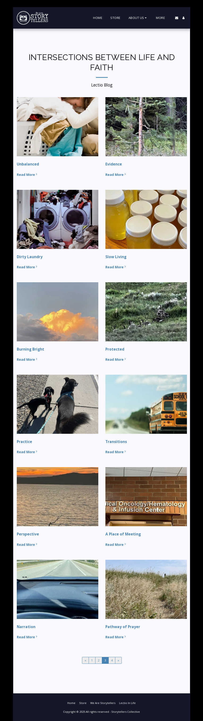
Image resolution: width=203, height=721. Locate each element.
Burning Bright (30, 349)
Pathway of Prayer (122, 626)
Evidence (113, 164)
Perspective (28, 534)
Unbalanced (28, 164)
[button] (138, 18)
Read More (27, 174)
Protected (114, 349)
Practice (24, 441)
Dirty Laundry (30, 256)
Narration (26, 626)
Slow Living (115, 256)
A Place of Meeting (123, 534)
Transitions (116, 441)
